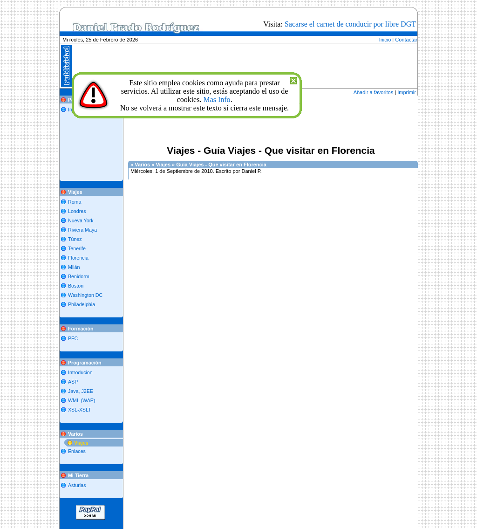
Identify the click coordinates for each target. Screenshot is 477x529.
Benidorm (78, 276)
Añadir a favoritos (374, 92)
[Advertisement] (260, 39)
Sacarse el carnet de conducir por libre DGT (350, 24)
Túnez (75, 239)
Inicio (385, 39)
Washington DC (85, 295)
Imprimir (406, 92)
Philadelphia (81, 304)
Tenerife (77, 248)
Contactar (406, 39)
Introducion (80, 372)
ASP (73, 382)
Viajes (81, 443)
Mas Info (216, 99)
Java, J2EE (80, 391)
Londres (77, 211)
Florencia (78, 258)
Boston (75, 286)
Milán (74, 267)
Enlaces (77, 451)
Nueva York (81, 220)
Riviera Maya (82, 230)
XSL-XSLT (79, 409)
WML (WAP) (81, 400)
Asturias (77, 485)
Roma (74, 202)
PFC (73, 338)
